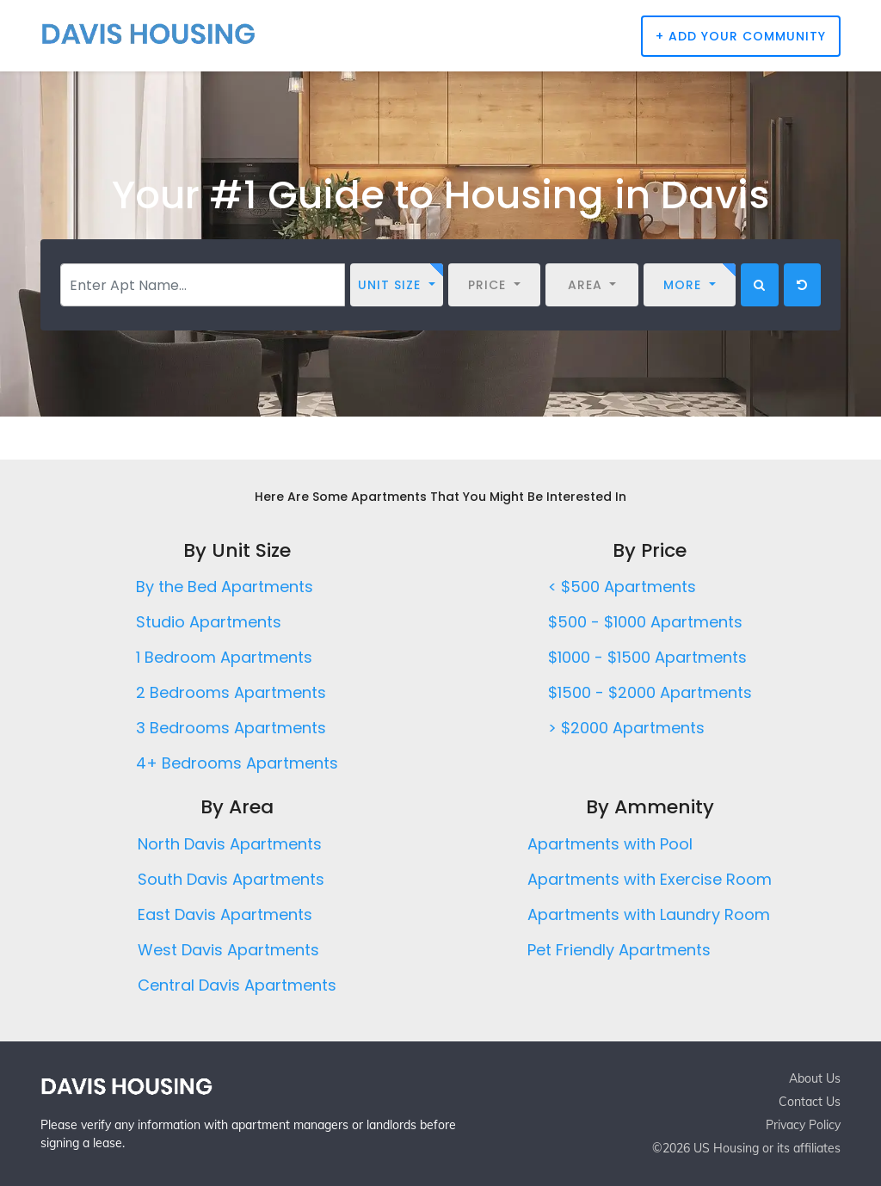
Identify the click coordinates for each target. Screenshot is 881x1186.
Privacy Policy (803, 1125)
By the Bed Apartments (224, 586)
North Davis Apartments (230, 844)
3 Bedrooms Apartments (231, 727)
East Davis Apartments (225, 914)
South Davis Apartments (231, 879)
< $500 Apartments (622, 586)
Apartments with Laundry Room (648, 914)
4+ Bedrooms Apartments (237, 763)
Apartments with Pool (610, 844)
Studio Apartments (208, 622)
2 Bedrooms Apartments (231, 692)
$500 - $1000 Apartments (645, 622)
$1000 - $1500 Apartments (647, 657)
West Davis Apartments (228, 950)
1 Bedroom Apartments (224, 657)
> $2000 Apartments (626, 727)
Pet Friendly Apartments (619, 950)
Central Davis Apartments (237, 985)
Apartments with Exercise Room (649, 879)
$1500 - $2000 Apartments (650, 692)
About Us (815, 1078)
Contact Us (810, 1101)
